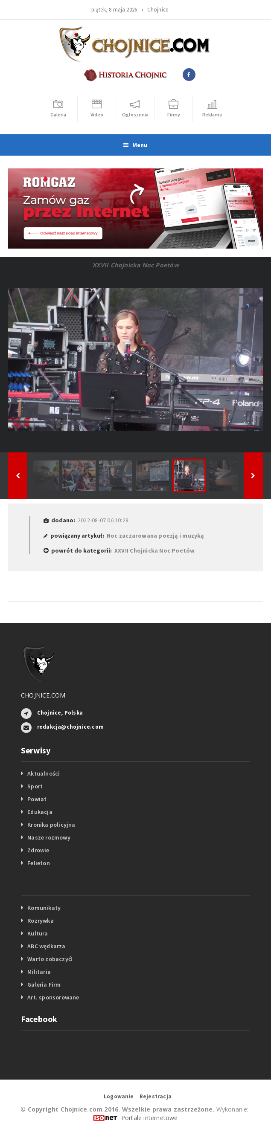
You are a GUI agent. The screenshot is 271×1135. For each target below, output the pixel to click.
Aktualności (43, 773)
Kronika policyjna (51, 824)
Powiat (37, 799)
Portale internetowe (149, 1118)
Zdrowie (38, 850)
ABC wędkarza (46, 946)
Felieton (38, 863)
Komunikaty (44, 908)
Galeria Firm (44, 984)
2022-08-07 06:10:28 (103, 520)
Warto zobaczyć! (50, 959)
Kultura (37, 933)
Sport (35, 786)
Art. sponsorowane (53, 997)
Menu (135, 145)
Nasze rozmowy (48, 837)
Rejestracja (156, 1096)
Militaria (39, 972)
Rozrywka (40, 920)
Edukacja (39, 812)
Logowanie (119, 1096)
